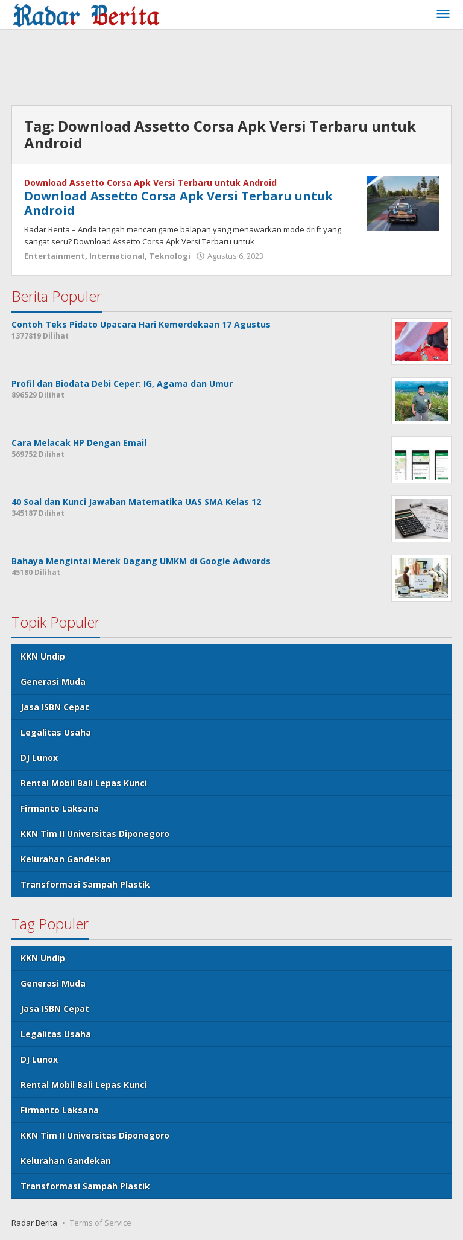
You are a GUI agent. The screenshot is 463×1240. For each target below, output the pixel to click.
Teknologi (170, 255)
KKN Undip (42, 656)
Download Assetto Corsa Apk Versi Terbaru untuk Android (150, 182)
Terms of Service (100, 1222)
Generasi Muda (53, 681)
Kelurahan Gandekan (65, 859)
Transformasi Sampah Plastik (85, 884)
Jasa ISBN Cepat (54, 707)
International (117, 255)
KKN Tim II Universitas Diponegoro (94, 833)
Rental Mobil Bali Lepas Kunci (83, 783)
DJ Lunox (39, 757)
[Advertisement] (231, 69)
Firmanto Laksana (59, 808)
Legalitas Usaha (55, 732)
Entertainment (54, 255)
